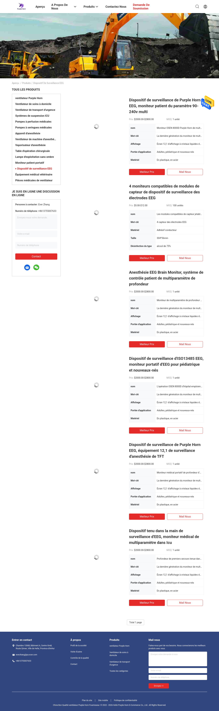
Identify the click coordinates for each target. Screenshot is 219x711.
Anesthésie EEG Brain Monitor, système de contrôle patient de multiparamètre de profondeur (166, 278)
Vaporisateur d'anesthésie (30, 145)
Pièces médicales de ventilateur (34, 180)
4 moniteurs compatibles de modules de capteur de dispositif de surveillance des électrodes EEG (164, 192)
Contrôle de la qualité (79, 658)
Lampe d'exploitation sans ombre (34, 156)
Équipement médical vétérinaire (33, 174)
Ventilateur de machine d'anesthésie (36, 139)
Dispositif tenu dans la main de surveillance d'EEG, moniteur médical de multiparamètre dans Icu (164, 537)
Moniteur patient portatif (29, 162)
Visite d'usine (76, 652)
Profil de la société (78, 645)
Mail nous (185, 171)
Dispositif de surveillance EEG (34, 168)
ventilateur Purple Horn (28, 98)
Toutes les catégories (119, 671)
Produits (26, 83)
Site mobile (103, 700)
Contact (36, 256)
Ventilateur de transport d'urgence (35, 109)
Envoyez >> (159, 686)
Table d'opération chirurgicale (32, 151)
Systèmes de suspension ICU (32, 115)
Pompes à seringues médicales (33, 127)
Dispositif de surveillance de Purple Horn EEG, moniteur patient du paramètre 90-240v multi (165, 106)
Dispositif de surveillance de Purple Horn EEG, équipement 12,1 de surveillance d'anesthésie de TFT (165, 450)
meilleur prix (147, 171)
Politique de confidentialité (125, 700)
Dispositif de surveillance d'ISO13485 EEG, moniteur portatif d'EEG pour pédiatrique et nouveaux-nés (166, 364)
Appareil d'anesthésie (27, 133)
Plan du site (87, 700)
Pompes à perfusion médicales (33, 121)
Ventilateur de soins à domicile (33, 104)
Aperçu (15, 83)
